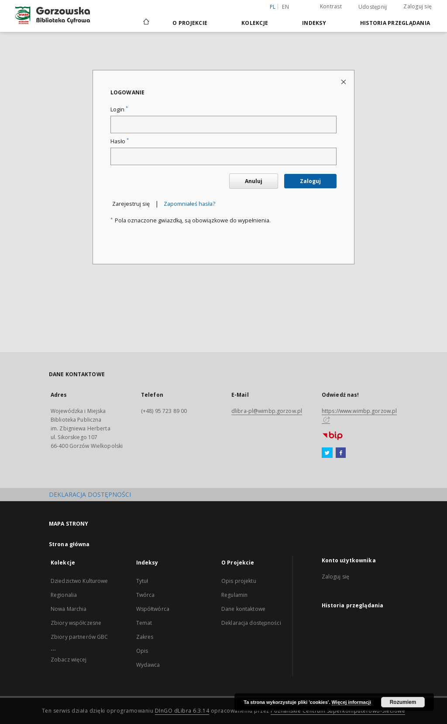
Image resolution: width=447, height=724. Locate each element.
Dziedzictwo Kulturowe (79, 581)
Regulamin (234, 595)
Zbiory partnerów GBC (79, 637)
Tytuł (142, 581)
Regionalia (64, 595)
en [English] (285, 7)
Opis (142, 651)
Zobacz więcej (69, 659)
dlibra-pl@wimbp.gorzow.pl (266, 411)
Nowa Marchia (68, 609)
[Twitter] (327, 453)
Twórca (145, 595)
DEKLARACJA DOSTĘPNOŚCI (90, 494)
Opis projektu (238, 581)
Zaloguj (310, 181)
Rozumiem (403, 702)
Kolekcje (254, 23)
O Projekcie (189, 23)
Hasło (119, 141)
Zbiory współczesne (76, 623)
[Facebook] (341, 453)
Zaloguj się (417, 6)
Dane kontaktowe (243, 609)
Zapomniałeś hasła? (189, 204)
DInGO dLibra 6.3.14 (182, 710)
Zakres (145, 637)
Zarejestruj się (131, 204)
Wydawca (148, 665)
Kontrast (331, 6)
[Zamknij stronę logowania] (344, 81)
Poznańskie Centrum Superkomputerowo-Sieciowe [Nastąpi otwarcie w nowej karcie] (338, 710)
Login (119, 109)
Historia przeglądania (395, 23)
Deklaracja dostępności (251, 623)
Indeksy (314, 23)
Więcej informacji (351, 702)
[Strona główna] (145, 22)
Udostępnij (372, 6)
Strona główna (69, 544)
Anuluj (253, 181)
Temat (144, 623)
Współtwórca (152, 609)
